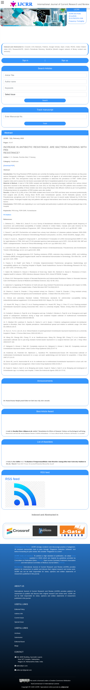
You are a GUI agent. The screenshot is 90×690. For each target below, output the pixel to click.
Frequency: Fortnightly (76, 21)
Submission (18, 637)
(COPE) (40, 560)
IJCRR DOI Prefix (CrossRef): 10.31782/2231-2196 (76, 16)
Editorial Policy (20, 609)
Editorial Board (20, 642)
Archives (17, 633)
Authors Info (19, 613)
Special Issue (19, 622)
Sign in (25, 60)
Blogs (16, 646)
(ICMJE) (62, 563)
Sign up (64, 60)
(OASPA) (18, 563)
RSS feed (45, 492)
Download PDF (9, 165)
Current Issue (19, 618)
